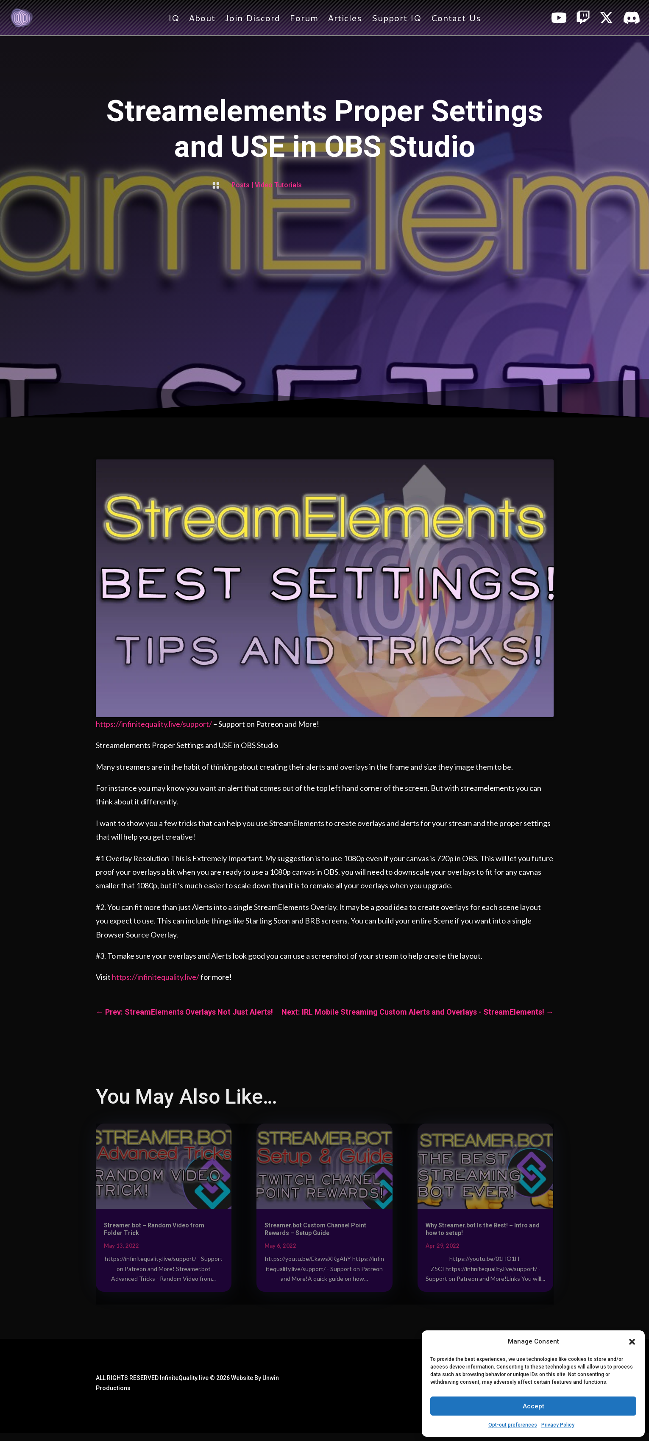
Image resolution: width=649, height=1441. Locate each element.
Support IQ (396, 19)
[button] (632, 1342)
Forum (304, 19)
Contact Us (456, 19)
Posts (240, 185)
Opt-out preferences (512, 1425)
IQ (173, 19)
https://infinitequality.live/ (155, 977)
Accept (533, 1406)
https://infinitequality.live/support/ (154, 724)
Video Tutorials (278, 185)
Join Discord (252, 19)
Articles (345, 19)
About (202, 19)
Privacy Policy (557, 1425)
